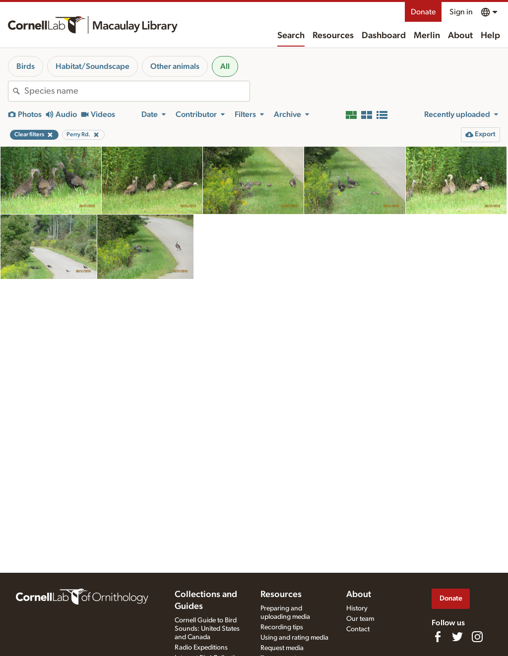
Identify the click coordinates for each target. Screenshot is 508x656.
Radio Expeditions (201, 647)
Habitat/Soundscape (92, 66)
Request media (282, 648)
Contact (358, 629)
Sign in (461, 12)
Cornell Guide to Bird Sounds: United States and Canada (207, 629)
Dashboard (384, 35)
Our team (360, 618)
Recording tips (281, 627)
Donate (423, 12)
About (460, 35)
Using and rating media (294, 637)
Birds (25, 66)
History (357, 608)
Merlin (427, 35)
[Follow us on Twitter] (457, 637)
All (225, 66)
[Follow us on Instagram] (477, 637)
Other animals (174, 66)
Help (490, 35)
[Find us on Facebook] (438, 637)
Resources (333, 35)
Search (291, 35)
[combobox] (137, 91)
